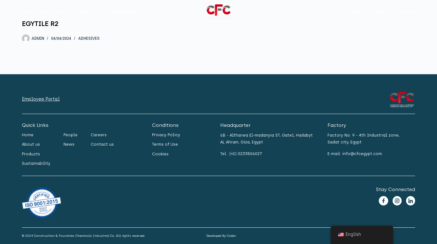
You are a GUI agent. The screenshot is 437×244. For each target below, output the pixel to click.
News (358, 11)
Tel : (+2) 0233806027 (241, 153)
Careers (381, 11)
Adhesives (88, 38)
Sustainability (120, 11)
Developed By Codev (221, 235)
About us (51, 11)
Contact (406, 11)
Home (27, 11)
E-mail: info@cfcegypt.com (355, 153)
